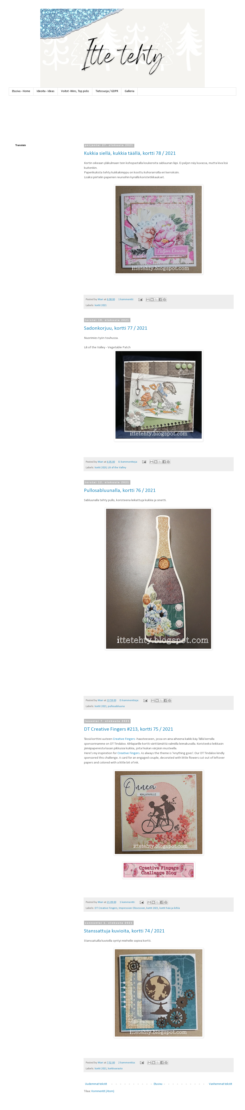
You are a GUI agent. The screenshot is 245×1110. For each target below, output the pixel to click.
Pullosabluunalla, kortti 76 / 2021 (120, 490)
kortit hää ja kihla (169, 908)
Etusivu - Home (21, 91)
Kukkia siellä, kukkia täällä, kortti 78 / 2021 (130, 153)
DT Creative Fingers (106, 908)
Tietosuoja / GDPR (107, 91)
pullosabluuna (116, 706)
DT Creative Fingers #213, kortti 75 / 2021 (128, 729)
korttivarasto (115, 1068)
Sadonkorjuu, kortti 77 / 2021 (115, 328)
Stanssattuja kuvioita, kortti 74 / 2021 (124, 931)
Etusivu (158, 1084)
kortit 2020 (101, 467)
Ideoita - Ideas (45, 91)
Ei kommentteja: (128, 462)
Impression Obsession (132, 908)
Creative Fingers (124, 739)
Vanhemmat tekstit (220, 1084)
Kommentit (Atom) (102, 1091)
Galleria (129, 91)
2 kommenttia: (127, 1062)
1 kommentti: (126, 299)
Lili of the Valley (117, 467)
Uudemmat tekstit (96, 1084)
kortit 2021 (101, 305)
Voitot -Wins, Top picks (75, 91)
